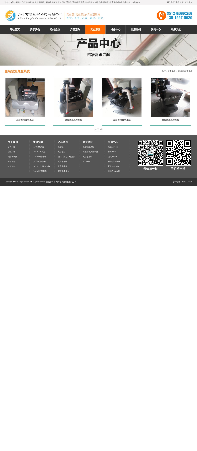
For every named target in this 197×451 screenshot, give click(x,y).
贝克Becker (112, 157)
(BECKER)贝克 (39, 152)
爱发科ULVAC (114, 166)
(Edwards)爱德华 (39, 157)
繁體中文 (188, 2)
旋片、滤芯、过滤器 (66, 157)
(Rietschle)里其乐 (40, 171)
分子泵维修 (62, 166)
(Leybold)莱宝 (38, 147)
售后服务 (11, 161)
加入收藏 (180, 2)
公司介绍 (11, 147)
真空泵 (60, 147)
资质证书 (11, 166)
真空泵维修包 (63, 171)
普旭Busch (112, 152)
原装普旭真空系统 (184, 71)
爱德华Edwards (114, 161)
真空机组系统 (88, 147)
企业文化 (11, 152)
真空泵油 (61, 152)
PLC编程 (86, 161)
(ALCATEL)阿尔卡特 (41, 166)
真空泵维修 (62, 161)
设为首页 (171, 2)
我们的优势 (12, 157)
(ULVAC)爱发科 (39, 161)
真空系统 (171, 71)
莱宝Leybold (113, 147)
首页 (164, 71)
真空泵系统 (87, 157)
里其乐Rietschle (114, 171)
